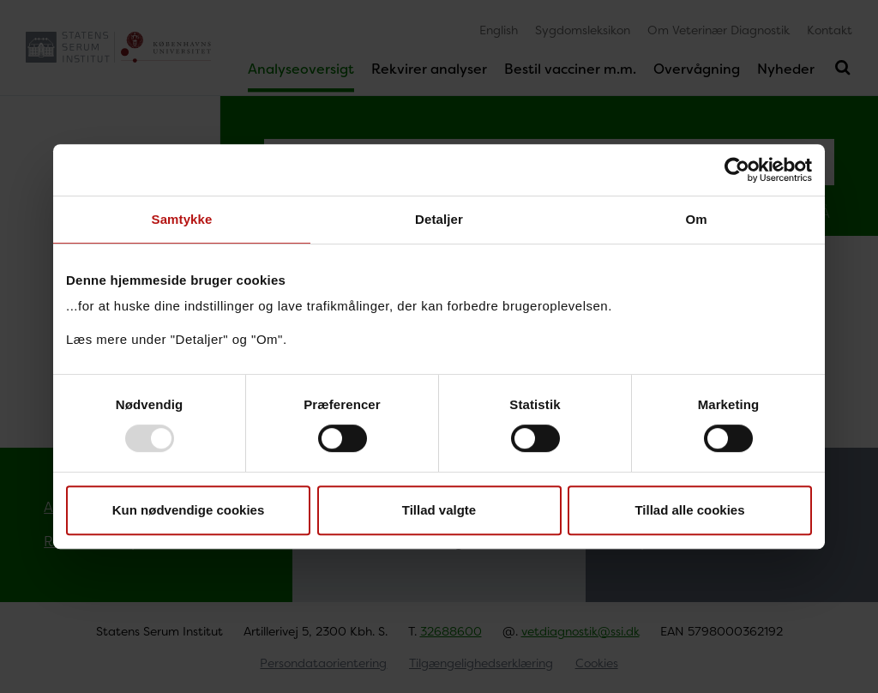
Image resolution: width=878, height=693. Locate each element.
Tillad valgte (439, 510)
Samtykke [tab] (182, 219)
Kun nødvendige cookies (188, 510)
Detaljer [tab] (439, 219)
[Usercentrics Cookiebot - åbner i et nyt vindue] (737, 170)
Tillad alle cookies (689, 510)
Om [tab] (696, 219)
